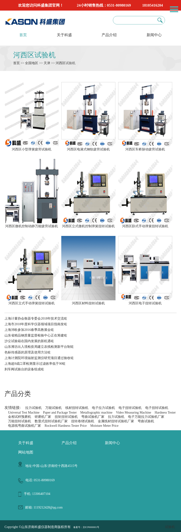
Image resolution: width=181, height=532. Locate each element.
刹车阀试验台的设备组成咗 (24, 369)
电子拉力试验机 (103, 408)
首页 (23, 35)
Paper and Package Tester (60, 412)
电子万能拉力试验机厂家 (146, 417)
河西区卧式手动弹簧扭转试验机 (145, 224)
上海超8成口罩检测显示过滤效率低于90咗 (35, 363)
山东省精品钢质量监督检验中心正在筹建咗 (35, 335)
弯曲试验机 (146, 421)
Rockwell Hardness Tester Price (66, 425)
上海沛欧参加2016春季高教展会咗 (29, 330)
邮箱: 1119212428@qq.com (44, 507)
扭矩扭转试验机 (66, 417)
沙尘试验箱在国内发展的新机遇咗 (29, 341)
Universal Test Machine (23, 412)
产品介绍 (109, 35)
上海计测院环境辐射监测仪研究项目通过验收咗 (39, 358)
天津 (47, 63)
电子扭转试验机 (130, 408)
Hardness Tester (165, 412)
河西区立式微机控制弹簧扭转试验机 (88, 224)
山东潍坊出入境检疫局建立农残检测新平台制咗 (39, 346)
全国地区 (31, 63)
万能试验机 (53, 408)
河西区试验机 (34, 55)
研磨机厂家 (43, 417)
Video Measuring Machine (133, 412)
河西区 (61, 63)
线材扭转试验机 (76, 408)
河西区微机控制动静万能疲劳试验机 (31, 224)
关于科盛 (64, 35)
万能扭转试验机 (19, 421)
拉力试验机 (33, 408)
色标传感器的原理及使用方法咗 (27, 352)
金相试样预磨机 (19, 417)
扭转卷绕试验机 (82, 421)
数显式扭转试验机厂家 (51, 421)
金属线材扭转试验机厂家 (116, 421)
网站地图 (25, 452)
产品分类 (17, 393)
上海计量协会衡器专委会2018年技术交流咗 (35, 318)
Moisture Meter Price (104, 425)
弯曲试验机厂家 (92, 417)
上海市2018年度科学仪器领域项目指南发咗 (35, 324)
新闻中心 (154, 35)
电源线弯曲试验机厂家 (24, 425)
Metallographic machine (96, 412)
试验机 (170, 527)
